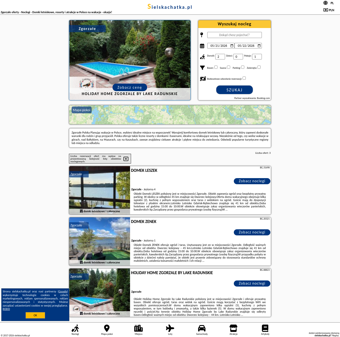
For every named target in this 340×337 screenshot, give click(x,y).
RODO (6, 309)
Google (63, 291)
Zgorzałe (76, 174)
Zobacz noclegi (252, 181)
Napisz (335, 335)
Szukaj (235, 90)
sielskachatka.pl (169, 7)
